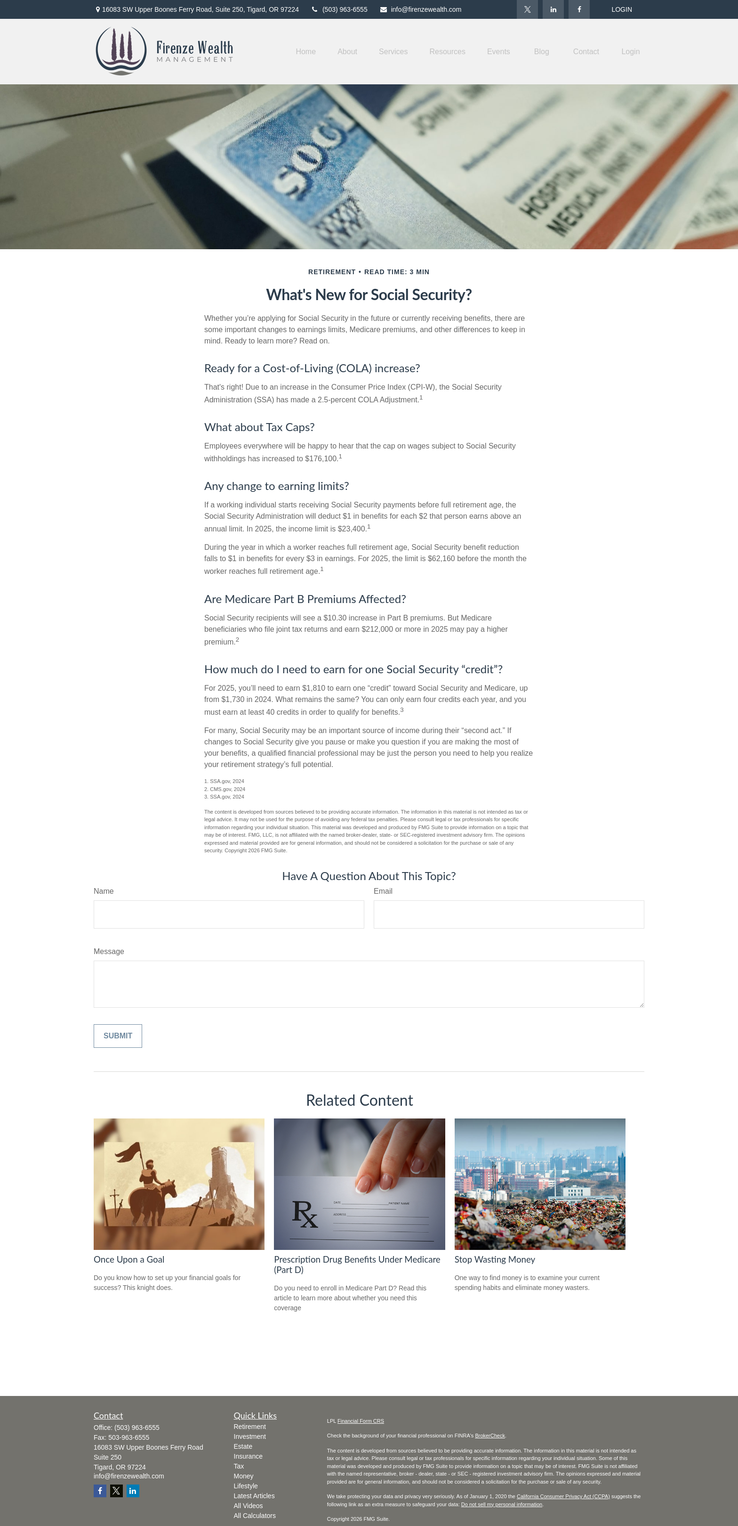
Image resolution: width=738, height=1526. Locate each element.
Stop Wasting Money (495, 1259)
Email (383, 891)
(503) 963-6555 (339, 9)
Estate (243, 1446)
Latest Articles (254, 1496)
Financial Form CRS (360, 1421)
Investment (250, 1436)
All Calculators (255, 1515)
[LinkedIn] (553, 9)
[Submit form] (118, 1036)
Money (244, 1476)
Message (109, 951)
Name (104, 891)
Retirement (250, 1426)
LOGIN (621, 9)
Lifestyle (246, 1486)
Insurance (248, 1456)
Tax (239, 1466)
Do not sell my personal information (501, 1504)
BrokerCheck (490, 1435)
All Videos (248, 1506)
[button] (306, 51)
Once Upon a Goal (129, 1259)
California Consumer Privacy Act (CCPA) (563, 1496)
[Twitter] (527, 9)
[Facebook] (579, 9)
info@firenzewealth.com (420, 9)
